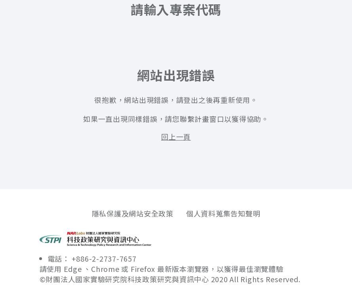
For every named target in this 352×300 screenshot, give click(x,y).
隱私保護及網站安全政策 (132, 213)
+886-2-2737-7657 (104, 258)
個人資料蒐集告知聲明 (223, 213)
